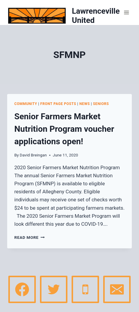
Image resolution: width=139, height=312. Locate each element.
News (84, 104)
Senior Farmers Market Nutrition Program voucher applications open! (64, 129)
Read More (29, 237)
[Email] (117, 289)
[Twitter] (53, 289)
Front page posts (58, 104)
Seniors (101, 104)
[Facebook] (22, 289)
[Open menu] (126, 12)
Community (25, 104)
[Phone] (85, 289)
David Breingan (33, 155)
